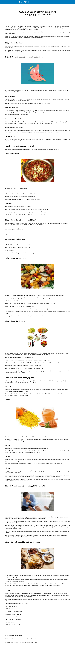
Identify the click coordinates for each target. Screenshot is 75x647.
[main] (37, 13)
